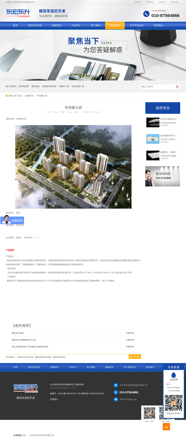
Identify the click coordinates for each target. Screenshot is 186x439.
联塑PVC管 (64, 86)
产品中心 (76, 25)
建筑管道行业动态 (43, 357)
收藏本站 (149, 2)
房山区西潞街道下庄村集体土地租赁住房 (30, 347)
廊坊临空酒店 (18, 333)
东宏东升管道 (35, 25)
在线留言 (162, 2)
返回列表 (135, 356)
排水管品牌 (24, 86)
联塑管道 (56, 25)
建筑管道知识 (59, 357)
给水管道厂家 (78, 86)
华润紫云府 (42, 96)
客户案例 (95, 25)
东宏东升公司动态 (25, 357)
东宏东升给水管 (49, 86)
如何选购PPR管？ (168, 136)
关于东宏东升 (137, 25)
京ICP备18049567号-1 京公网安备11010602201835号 (81, 393)
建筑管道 (35, 86)
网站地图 (174, 2)
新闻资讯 (115, 25)
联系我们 (137, 2)
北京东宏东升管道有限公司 (41, 435)
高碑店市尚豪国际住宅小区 (24, 340)
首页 (15, 25)
